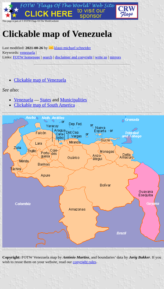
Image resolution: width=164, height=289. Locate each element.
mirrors (115, 57)
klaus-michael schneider (72, 48)
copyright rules (84, 262)
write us (101, 57)
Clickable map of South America (44, 105)
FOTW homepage (26, 57)
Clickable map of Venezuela (40, 80)
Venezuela (23, 99)
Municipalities (73, 99)
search (47, 57)
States (45, 99)
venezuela (27, 52)
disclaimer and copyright (73, 57)
